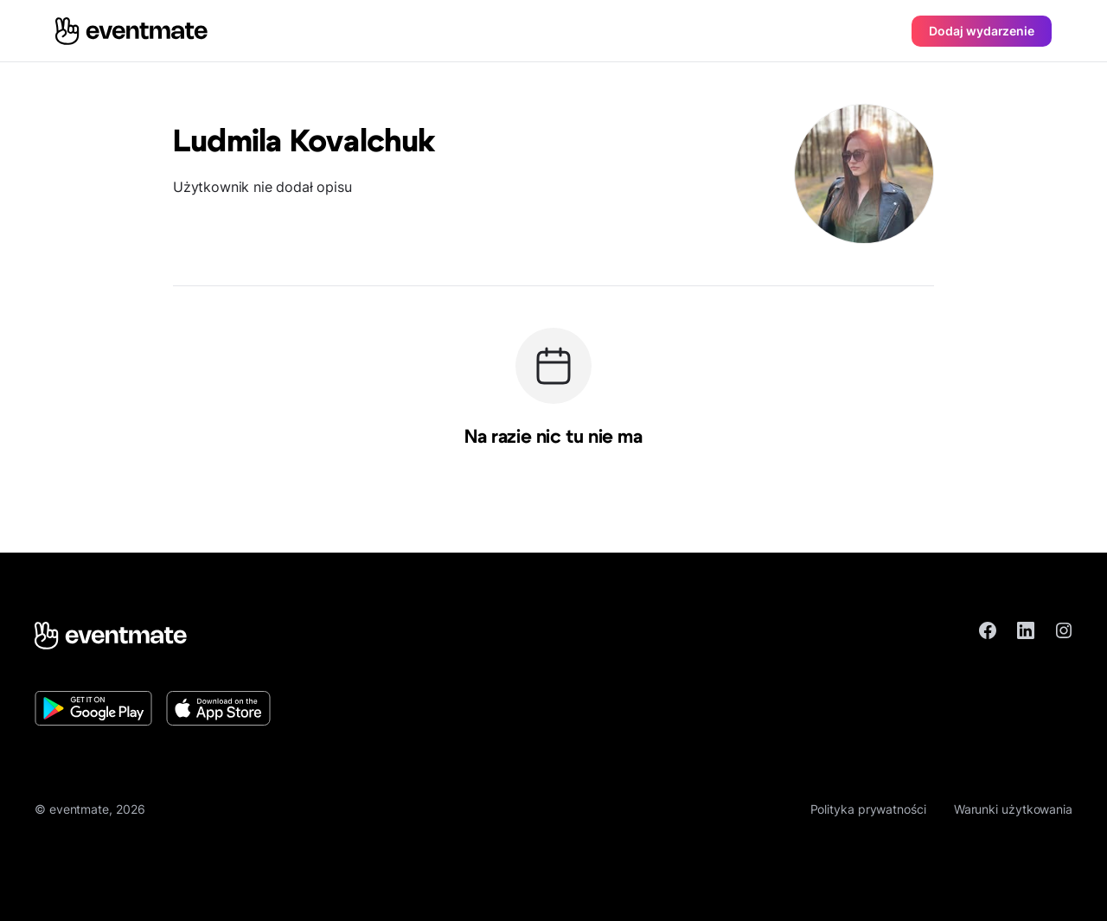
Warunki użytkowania (1013, 809)
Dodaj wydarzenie (981, 30)
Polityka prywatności (868, 809)
